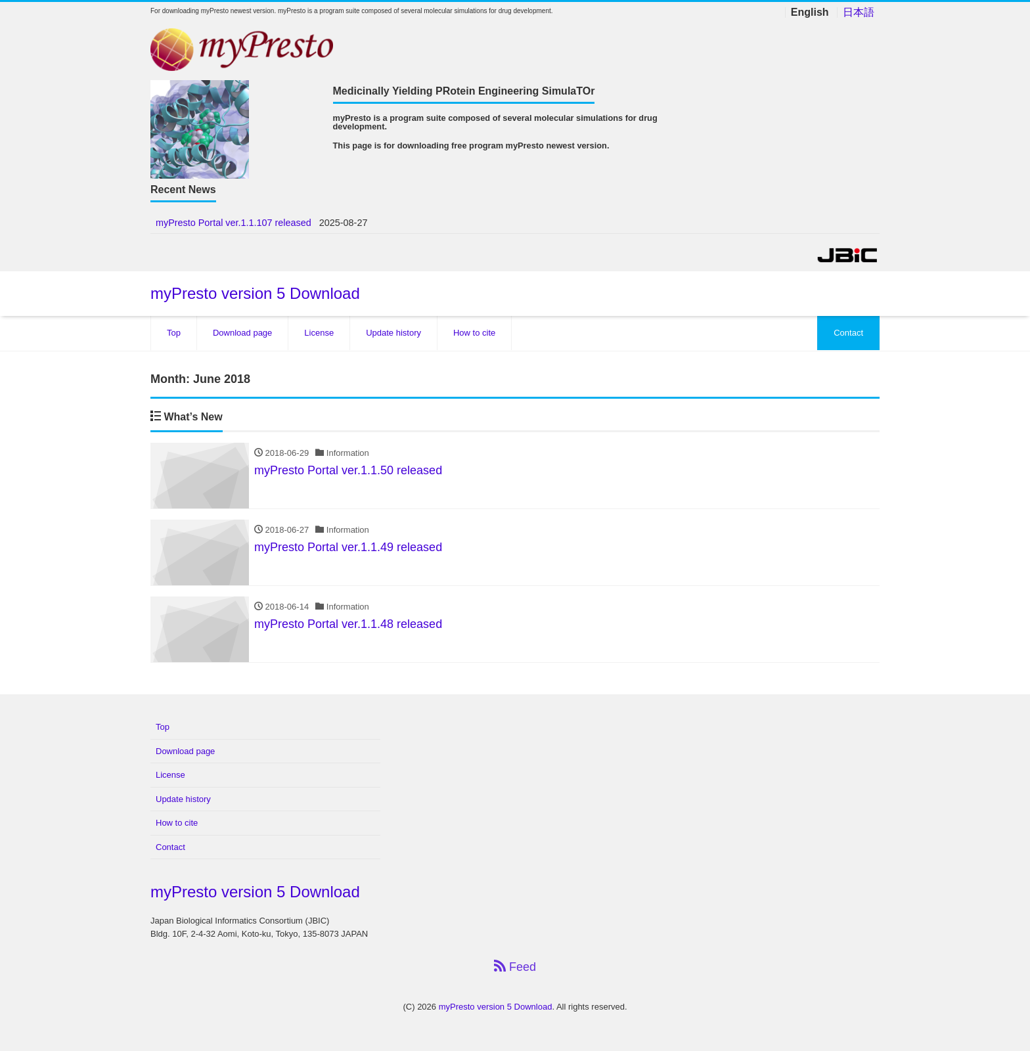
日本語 (858, 12)
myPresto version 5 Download (255, 293)
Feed (515, 966)
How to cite (474, 333)
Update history (393, 333)
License (319, 333)
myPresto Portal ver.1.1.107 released (233, 222)
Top (174, 333)
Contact (848, 333)
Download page (242, 333)
